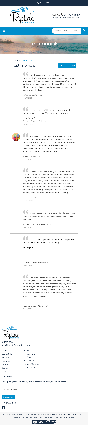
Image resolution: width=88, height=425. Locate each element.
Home (15, 60)
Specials (5, 371)
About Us (6, 361)
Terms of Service (31, 364)
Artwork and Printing (29, 355)
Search (5, 368)
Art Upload (29, 360)
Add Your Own (67, 65)
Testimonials (7, 364)
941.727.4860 (44, 3)
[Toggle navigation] (4, 30)
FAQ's (26, 350)
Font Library (29, 367)
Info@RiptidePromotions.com (66, 18)
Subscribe (8, 397)
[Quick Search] (57, 31)
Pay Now (6, 357)
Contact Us (7, 354)
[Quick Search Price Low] (67, 31)
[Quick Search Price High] (76, 31)
